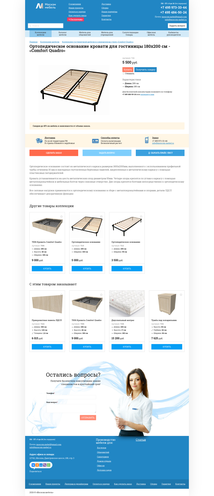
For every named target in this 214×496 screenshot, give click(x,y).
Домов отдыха (104, 461)
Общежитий (103, 452)
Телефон (50, 393)
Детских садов (104, 470)
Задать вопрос (177, 25)
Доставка (50, 137)
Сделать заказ (54, 153)
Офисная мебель (151, 33)
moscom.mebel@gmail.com (174, 16)
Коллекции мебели (40, 33)
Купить (128, 69)
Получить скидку (145, 69)
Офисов (101, 465)
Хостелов (101, 447)
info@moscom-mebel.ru (176, 19)
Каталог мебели (63, 33)
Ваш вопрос (51, 402)
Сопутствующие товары (130, 33)
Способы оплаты (110, 137)
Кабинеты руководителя (174, 33)
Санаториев (103, 456)
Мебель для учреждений (107, 33)
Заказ (155, 137)
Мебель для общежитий (85, 33)
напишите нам (147, 94)
